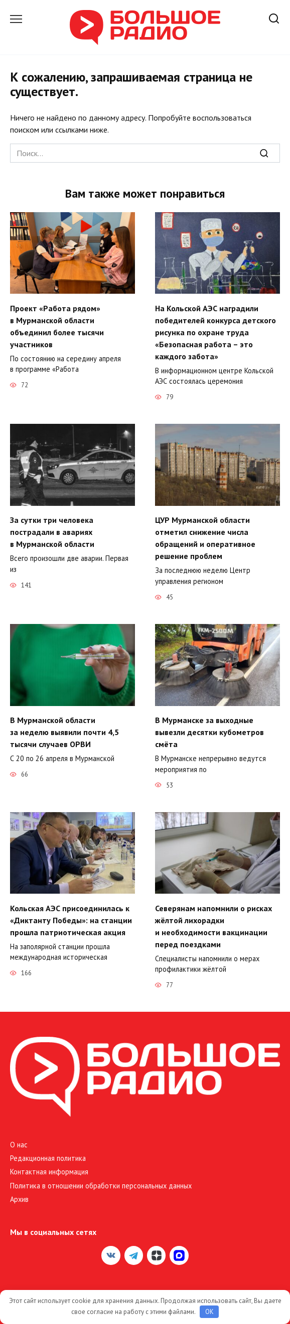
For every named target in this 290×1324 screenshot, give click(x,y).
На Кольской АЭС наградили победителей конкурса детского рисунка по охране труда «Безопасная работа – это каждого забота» (215, 332)
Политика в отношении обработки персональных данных (101, 1185)
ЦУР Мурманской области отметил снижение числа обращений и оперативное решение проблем (205, 538)
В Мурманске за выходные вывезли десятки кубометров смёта (209, 732)
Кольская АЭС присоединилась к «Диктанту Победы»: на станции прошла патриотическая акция (71, 920)
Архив (19, 1199)
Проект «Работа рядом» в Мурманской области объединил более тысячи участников (57, 326)
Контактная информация (49, 1171)
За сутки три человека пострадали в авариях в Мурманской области (52, 532)
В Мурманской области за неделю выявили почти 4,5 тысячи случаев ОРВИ (64, 732)
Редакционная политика (48, 1158)
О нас (19, 1144)
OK (209, 1311)
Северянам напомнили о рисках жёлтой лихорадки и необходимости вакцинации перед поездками (213, 926)
